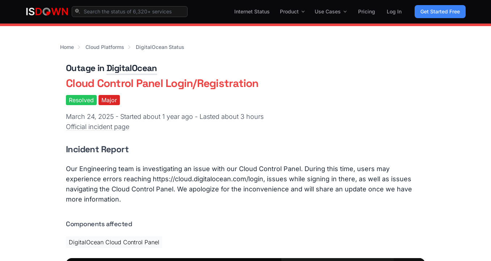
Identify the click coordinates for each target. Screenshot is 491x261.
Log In (394, 11)
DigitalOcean (131, 68)
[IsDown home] (47, 11)
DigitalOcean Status (160, 47)
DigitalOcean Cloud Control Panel (114, 242)
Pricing (366, 11)
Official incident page (97, 126)
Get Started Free (440, 11)
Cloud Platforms (104, 47)
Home (67, 47)
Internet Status (252, 11)
